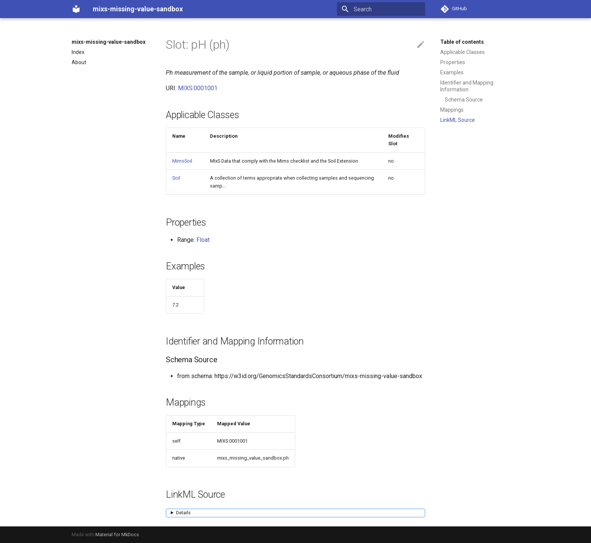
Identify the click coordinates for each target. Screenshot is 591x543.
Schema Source (464, 100)
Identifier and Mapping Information (466, 86)
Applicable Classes (462, 52)
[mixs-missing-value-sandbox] (76, 9)
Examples (452, 72)
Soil (176, 178)
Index (78, 52)
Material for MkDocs (117, 534)
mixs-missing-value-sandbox (108, 42)
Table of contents (462, 42)
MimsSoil (182, 161)
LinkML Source (457, 120)
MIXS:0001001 (197, 88)
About (79, 62)
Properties (452, 62)
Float (203, 239)
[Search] (381, 9)
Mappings (452, 110)
